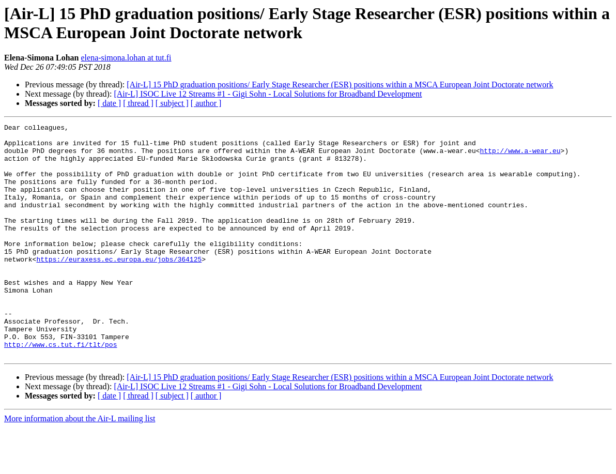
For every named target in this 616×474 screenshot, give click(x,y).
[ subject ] (172, 103)
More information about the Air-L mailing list (79, 465)
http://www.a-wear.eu (520, 156)
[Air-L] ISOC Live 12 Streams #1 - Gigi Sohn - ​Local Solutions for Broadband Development (268, 93)
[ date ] (109, 103)
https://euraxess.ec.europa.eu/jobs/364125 (119, 287)
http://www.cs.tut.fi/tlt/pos (60, 389)
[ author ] (206, 103)
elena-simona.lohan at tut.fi (126, 57)
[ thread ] (138, 103)
